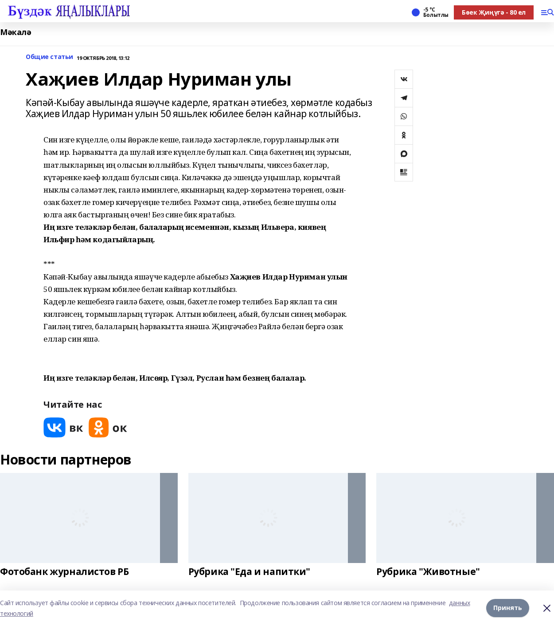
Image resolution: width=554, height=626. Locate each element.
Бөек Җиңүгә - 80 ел (494, 12)
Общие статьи (49, 57)
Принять (507, 608)
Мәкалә (15, 32)
